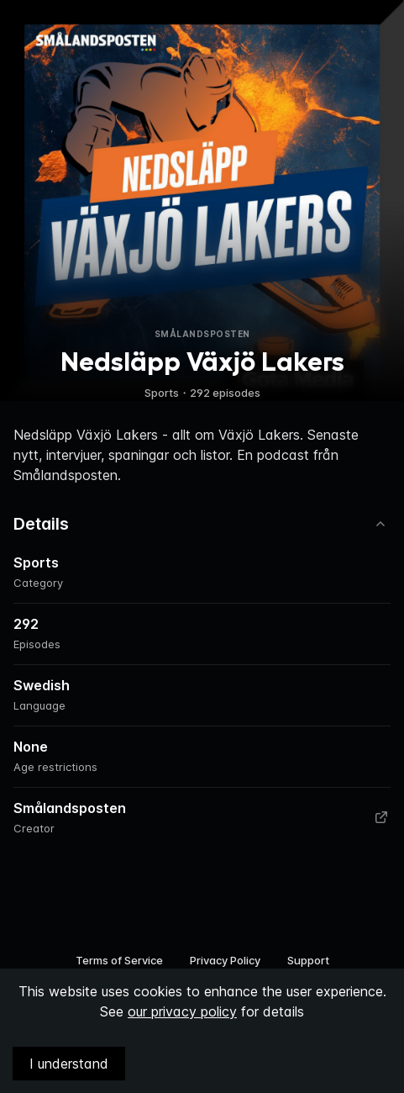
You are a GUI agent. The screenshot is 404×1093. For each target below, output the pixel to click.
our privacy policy (182, 1011)
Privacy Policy (225, 960)
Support (308, 960)
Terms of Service (119, 960)
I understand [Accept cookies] (68, 1063)
